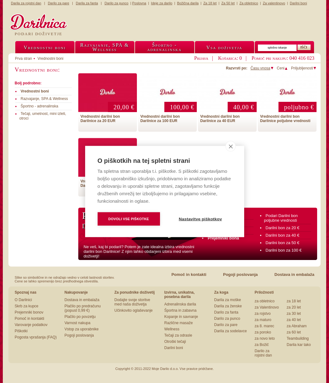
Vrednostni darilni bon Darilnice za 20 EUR (100, 118)
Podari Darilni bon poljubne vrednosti (281, 218)
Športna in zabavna (180, 310)
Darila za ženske (228, 306)
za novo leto (264, 338)
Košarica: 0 (230, 58)
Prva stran (23, 58)
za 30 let (294, 313)
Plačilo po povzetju (80, 316)
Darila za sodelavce (230, 331)
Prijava (201, 58)
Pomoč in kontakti (189, 274)
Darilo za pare (226, 325)
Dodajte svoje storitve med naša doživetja (132, 302)
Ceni (282, 68)
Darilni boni (173, 348)
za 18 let (294, 301)
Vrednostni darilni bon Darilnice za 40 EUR (220, 118)
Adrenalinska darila (180, 304)
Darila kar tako (299, 345)
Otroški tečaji (175, 341)
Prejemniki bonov (29, 312)
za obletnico (264, 301)
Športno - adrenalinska (39, 106)
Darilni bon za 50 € (282, 242)
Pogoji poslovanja (240, 274)
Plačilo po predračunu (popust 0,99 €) (83, 308)
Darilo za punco (227, 318)
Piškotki (21, 331)
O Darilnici (23, 300)
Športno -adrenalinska (164, 47)
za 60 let (294, 332)
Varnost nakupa (77, 323)
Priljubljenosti (304, 68)
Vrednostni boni (45, 47)
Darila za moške (227, 300)
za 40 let (294, 320)
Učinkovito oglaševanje (133, 310)
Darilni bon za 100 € (284, 250)
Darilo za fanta (226, 312)
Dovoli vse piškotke (128, 219)
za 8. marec (264, 326)
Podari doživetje (38, 33)
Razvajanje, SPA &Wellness (104, 47)
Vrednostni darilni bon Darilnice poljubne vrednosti (285, 118)
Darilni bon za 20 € (282, 227)
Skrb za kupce (26, 306)
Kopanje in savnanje (181, 316)
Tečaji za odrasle (178, 335)
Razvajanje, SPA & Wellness (44, 99)
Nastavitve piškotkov (200, 219)
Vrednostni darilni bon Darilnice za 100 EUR (160, 118)
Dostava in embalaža (294, 274)
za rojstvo (262, 313)
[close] (230, 146)
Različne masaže (178, 323)
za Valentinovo (266, 307)
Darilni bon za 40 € (282, 235)
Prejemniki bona (223, 238)
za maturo (262, 320)
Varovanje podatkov (31, 325)
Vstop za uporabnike (82, 329)
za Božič (261, 345)
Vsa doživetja (224, 47)
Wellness (171, 329)
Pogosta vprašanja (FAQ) (36, 337)
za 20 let (294, 307)
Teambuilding (298, 338)
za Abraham (297, 326)
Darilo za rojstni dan (263, 353)
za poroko (262, 332)
